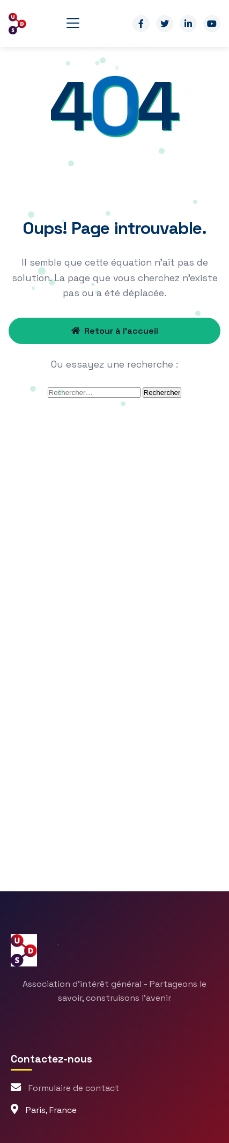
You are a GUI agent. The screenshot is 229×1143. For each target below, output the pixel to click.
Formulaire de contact (73, 1088)
